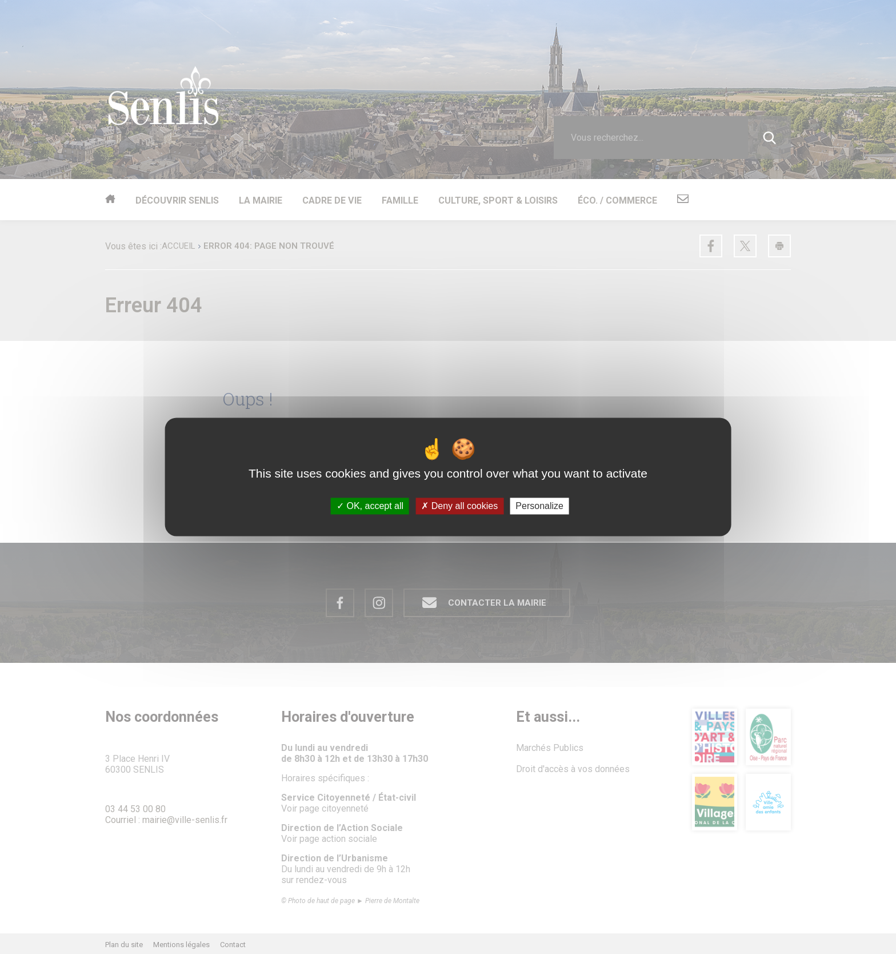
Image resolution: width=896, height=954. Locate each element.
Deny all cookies (459, 506)
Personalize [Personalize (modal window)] (539, 506)
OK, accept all (370, 506)
